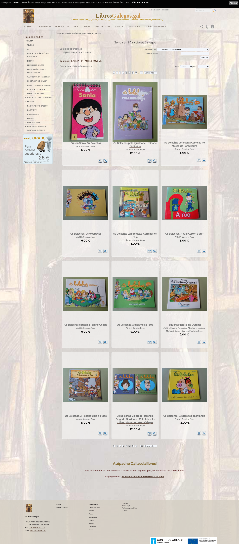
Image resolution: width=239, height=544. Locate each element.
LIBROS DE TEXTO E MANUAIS (39, 98)
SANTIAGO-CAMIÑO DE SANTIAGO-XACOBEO (36, 128)
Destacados (93, 517)
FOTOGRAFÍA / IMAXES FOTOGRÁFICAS (36, 71)
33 (142, 73)
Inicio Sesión (154, 10)
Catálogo (64, 61)
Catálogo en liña (71, 33)
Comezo (29, 26)
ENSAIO (30, 61)
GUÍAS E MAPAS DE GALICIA (38, 85)
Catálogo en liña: (34, 37)
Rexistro (165, 10)
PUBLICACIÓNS (33, 122)
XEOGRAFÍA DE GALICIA (37, 81)
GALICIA (29, 41)
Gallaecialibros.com (155, 26)
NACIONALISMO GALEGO (37, 106)
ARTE (29, 49)
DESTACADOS (102, 26)
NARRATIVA (32, 110)
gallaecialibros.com (62, 507)
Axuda (119, 26)
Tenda (59, 26)
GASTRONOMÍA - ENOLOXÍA (38, 77)
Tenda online (93, 504)
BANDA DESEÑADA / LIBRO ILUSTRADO (38, 55)
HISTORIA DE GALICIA (36, 89)
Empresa (44, 26)
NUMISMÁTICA (33, 114)
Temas (86, 26)
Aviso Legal (126, 506)
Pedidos (91, 523)
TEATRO (30, 45)
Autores (72, 26)
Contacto (134, 26)
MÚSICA (30, 102)
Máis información (140, 2)
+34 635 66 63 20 (38, 530)
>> (151, 73)
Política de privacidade (129, 508)
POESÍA (30, 118)
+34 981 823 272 (37, 527)
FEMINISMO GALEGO (35, 65)
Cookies (124, 510)
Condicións (92, 526)
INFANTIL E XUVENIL (35, 93)
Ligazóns (125, 503)
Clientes (91, 520)
